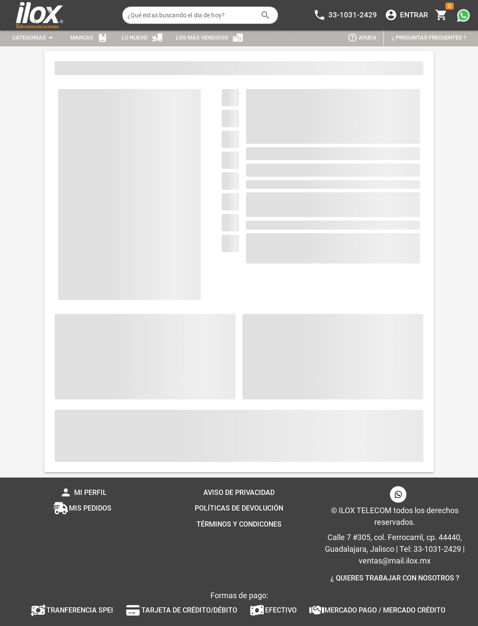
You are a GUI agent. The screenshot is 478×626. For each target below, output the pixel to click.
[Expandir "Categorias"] (33, 38)
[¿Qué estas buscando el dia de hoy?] (192, 15)
